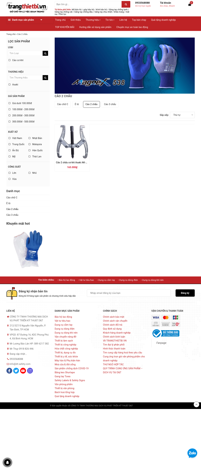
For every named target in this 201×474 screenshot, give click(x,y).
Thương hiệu (93, 20)
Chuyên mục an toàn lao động (132, 27)
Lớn (12, 173)
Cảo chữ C (12, 197)
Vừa (13, 179)
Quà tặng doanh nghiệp (163, 20)
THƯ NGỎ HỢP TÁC (113, 364)
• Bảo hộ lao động (66, 280)
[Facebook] (9, 371)
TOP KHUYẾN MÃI (64, 27)
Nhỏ (33, 173)
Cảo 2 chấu (12, 209)
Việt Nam (15, 138)
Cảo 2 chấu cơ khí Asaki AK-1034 (73, 162)
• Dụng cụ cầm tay (106, 280)
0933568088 (142, 2)
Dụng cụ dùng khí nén (66, 332)
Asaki (13, 84)
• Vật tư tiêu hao (86, 280)
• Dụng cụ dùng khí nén (152, 280)
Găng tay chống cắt (63, 12)
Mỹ (12, 156)
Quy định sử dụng (112, 328)
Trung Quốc (17, 144)
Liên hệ (123, 20)
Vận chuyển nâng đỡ (65, 336)
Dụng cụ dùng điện (64, 328)
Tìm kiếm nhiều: (46, 280)
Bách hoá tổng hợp (65, 392)
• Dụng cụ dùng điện (128, 280)
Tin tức (109, 20)
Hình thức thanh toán (114, 348)
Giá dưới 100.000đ (20, 103)
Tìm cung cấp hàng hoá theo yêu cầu (122, 352)
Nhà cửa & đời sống (65, 364)
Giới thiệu (76, 20)
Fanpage (161, 342)
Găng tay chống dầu (83, 12)
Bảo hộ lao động (63, 317)
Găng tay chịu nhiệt (103, 12)
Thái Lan (35, 156)
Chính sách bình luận (114, 336)
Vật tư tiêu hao (62, 320)
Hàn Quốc (36, 150)
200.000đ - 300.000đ (22, 115)
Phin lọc (62, 14)
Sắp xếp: (164, 115)
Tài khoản (165, 2)
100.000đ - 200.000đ (22, 109)
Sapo (148, 406)
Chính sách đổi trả (112, 324)
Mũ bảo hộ (77, 9)
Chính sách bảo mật (113, 317)
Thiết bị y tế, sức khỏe (66, 356)
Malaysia (35, 144)
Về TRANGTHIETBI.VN (115, 340)
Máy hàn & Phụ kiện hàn (67, 360)
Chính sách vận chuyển (115, 320)
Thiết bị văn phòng (64, 388)
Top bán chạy (139, 20)
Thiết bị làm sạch (64, 340)
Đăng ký (185, 293)
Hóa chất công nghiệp (66, 348)
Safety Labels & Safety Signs (70, 380)
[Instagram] (30, 371)
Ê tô (8, 203)
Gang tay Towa (62, 376)
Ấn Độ (14, 150)
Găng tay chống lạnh (118, 9)
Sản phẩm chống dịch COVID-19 (72, 368)
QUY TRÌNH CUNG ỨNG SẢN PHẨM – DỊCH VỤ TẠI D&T (123, 370)
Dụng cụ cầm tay (64, 324)
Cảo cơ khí (16, 60)
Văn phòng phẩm (64, 384)
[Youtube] (23, 371)
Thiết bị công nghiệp (65, 344)
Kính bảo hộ (101, 9)
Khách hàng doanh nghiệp (117, 332)
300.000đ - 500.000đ (22, 121)
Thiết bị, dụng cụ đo (65, 352)
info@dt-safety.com (20, 364)
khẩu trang (119, 12)
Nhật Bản (35, 138)
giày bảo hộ (88, 9)
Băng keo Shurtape (65, 372)
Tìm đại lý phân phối (114, 344)
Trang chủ (60, 20)
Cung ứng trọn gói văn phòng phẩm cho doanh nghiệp (124, 358)
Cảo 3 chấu (12, 215)
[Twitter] (16, 371)
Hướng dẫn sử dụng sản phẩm (95, 27)
